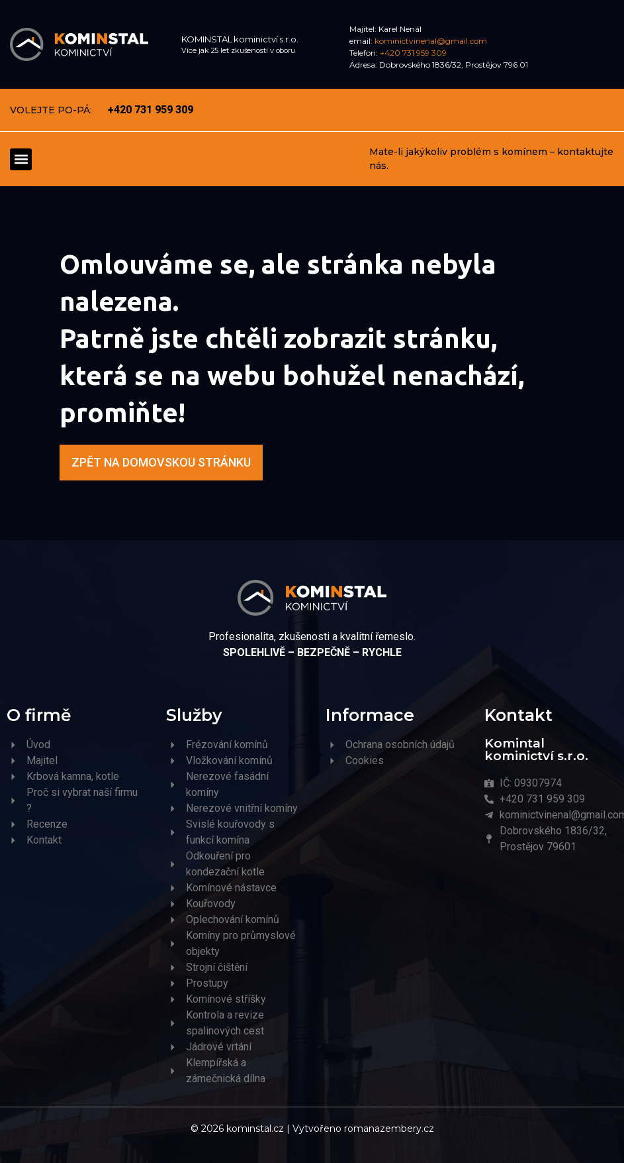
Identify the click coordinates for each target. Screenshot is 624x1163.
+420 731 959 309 (413, 53)
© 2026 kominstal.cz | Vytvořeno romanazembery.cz (312, 1129)
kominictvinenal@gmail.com (431, 41)
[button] (21, 159)
